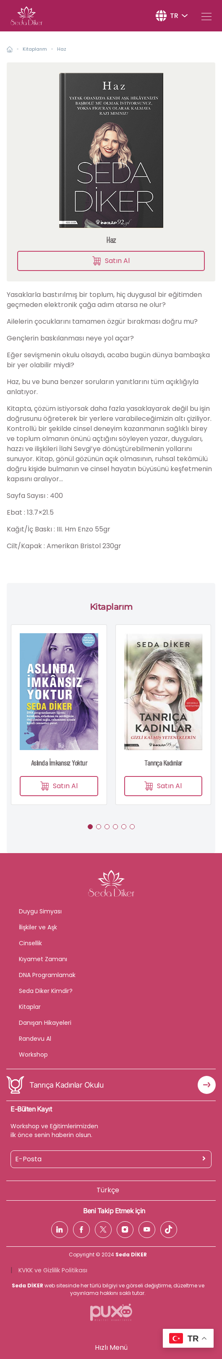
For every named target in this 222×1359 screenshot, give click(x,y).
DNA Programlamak (47, 975)
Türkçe (108, 1190)
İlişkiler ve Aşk (38, 927)
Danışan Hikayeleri (45, 1023)
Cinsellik (30, 943)
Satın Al (111, 261)
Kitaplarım (35, 49)
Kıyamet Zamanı (43, 959)
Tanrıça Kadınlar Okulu (66, 1084)
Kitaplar (30, 1007)
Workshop (33, 1054)
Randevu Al (35, 1038)
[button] (90, 826)
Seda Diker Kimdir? (46, 991)
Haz (61, 49)
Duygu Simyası (40, 911)
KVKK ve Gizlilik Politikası (52, 1270)
